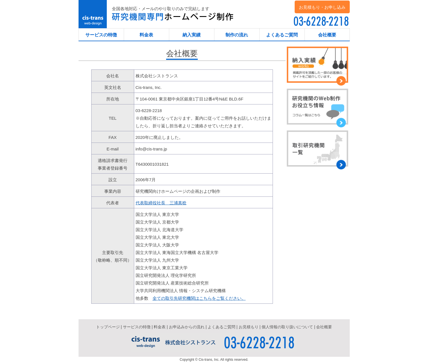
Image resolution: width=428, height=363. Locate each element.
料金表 (146, 34)
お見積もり (248, 327)
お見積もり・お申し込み (322, 7)
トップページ (108, 327)
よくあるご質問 (282, 34)
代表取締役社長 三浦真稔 (161, 202)
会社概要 (327, 34)
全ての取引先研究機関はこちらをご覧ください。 (199, 298)
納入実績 (192, 34)
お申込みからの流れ (187, 327)
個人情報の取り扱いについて (287, 327)
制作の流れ (236, 34)
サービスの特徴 (101, 34)
